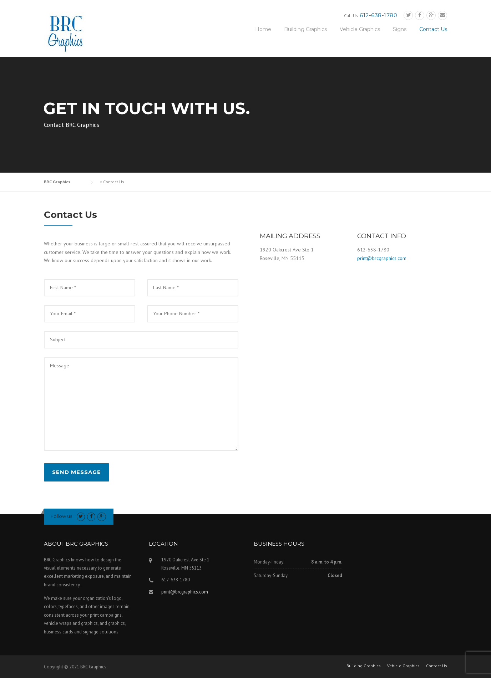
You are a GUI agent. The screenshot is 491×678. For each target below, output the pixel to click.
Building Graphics (305, 29)
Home (263, 29)
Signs (399, 29)
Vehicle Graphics (360, 29)
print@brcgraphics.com (381, 258)
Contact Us (433, 29)
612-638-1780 (378, 15)
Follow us (61, 516)
